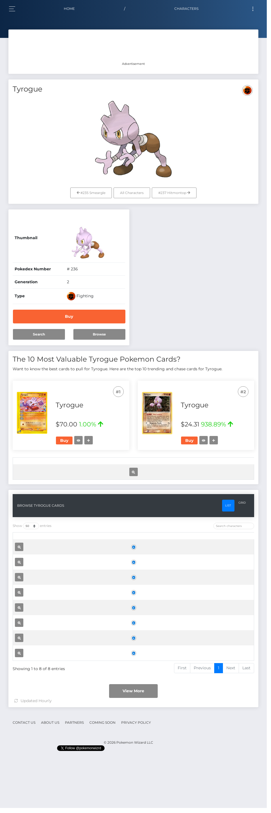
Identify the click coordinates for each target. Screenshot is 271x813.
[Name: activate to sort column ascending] (82, 465)
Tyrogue (78, 500)
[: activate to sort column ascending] (20, 465)
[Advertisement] (133, 46)
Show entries (32, 576)
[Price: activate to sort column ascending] (167, 465)
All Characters (132, 193)
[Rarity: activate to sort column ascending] (137, 465)
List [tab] (228, 556)
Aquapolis (108, 615)
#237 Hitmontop (174, 193)
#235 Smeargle (91, 193)
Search (39, 334)
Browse (99, 334)
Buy (69, 316)
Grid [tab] (242, 553)
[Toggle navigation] (253, 9)
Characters (186, 8)
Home (69, 8)
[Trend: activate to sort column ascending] (197, 465)
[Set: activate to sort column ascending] (108, 465)
